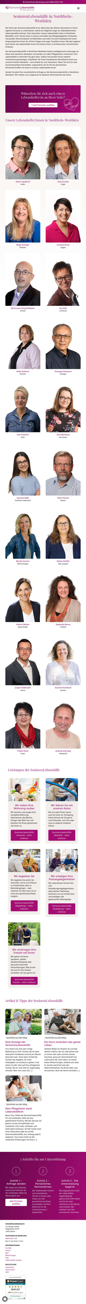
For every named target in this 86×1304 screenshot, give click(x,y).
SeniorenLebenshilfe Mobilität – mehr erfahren (61, 835)
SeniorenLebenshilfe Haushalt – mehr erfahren (24, 835)
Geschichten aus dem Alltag (16, 1038)
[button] (5, 1299)
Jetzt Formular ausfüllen (16, 1202)
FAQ (7, 1258)
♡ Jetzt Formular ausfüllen (43, 105)
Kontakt (8, 1248)
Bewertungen (10, 1255)
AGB (7, 1272)
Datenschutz (10, 1270)
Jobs (7, 1253)
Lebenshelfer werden (13, 1260)
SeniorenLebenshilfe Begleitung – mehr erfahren (24, 905)
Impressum (9, 1267)
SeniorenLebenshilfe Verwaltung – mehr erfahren (61, 909)
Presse (7, 1250)
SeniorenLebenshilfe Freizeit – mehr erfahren (24, 981)
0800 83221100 (11, 1238)
